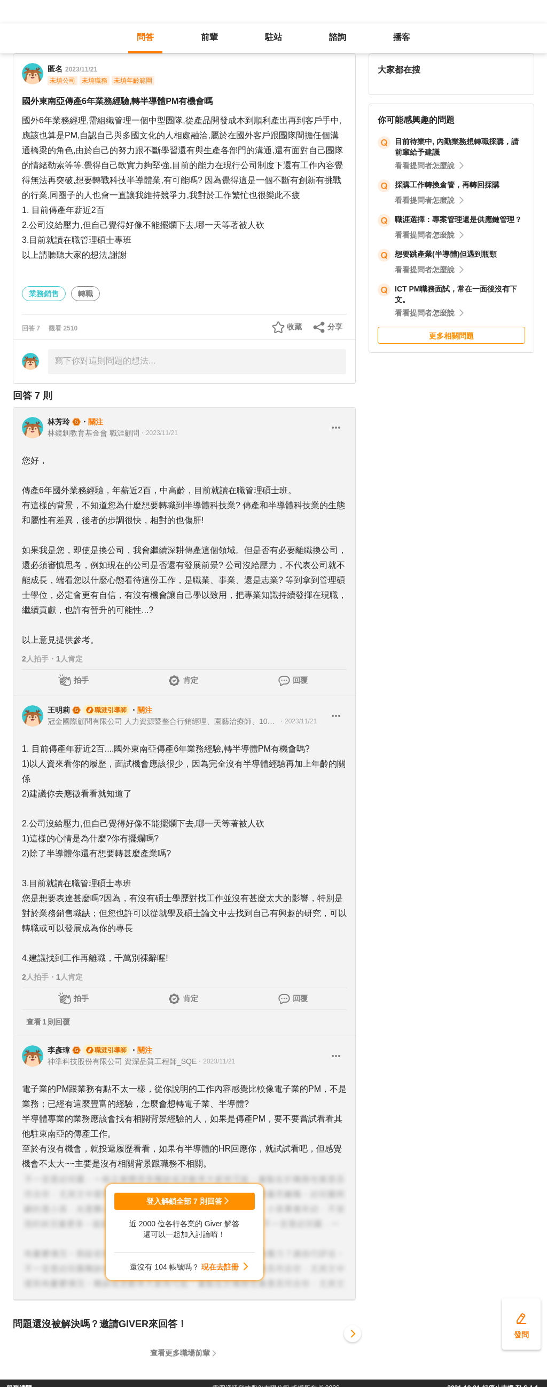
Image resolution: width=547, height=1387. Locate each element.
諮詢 (337, 37)
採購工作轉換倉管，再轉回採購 (447, 184)
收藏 (294, 326)
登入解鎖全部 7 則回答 (184, 1201)
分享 (334, 326)
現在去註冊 (220, 1267)
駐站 (273, 37)
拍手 (81, 680)
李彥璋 (59, 1050)
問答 (145, 37)
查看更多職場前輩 (180, 1353)
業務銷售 (44, 293)
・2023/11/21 (158, 433)
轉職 (85, 293)
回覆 (300, 680)
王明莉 (59, 710)
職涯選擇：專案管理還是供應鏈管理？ (458, 219)
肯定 (190, 680)
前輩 (209, 37)
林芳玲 (59, 421)
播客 (401, 37)
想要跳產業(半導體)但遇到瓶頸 (446, 254)
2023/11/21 (81, 69)
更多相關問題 (451, 336)
